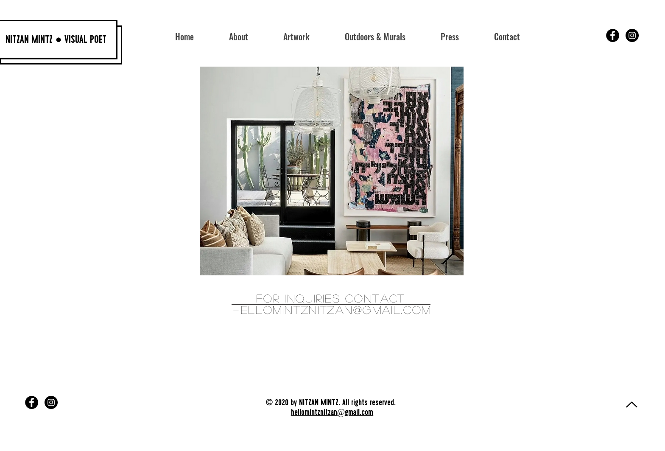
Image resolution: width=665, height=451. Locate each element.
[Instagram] (632, 35)
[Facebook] (612, 35)
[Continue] (631, 404)
